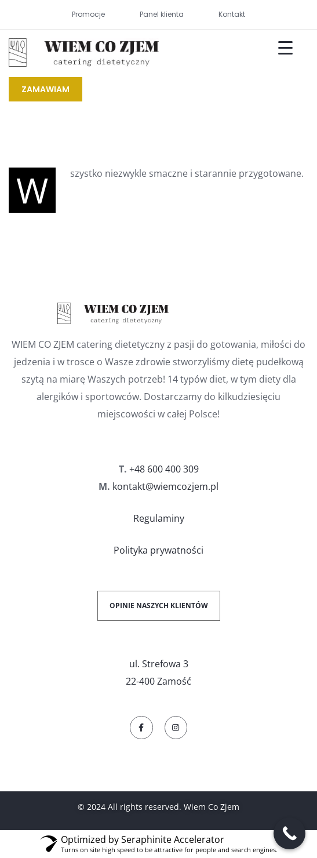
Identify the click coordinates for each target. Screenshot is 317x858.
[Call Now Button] (289, 833)
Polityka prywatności (158, 550)
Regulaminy (158, 518)
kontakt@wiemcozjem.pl (165, 486)
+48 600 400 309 (164, 469)
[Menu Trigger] (278, 48)
